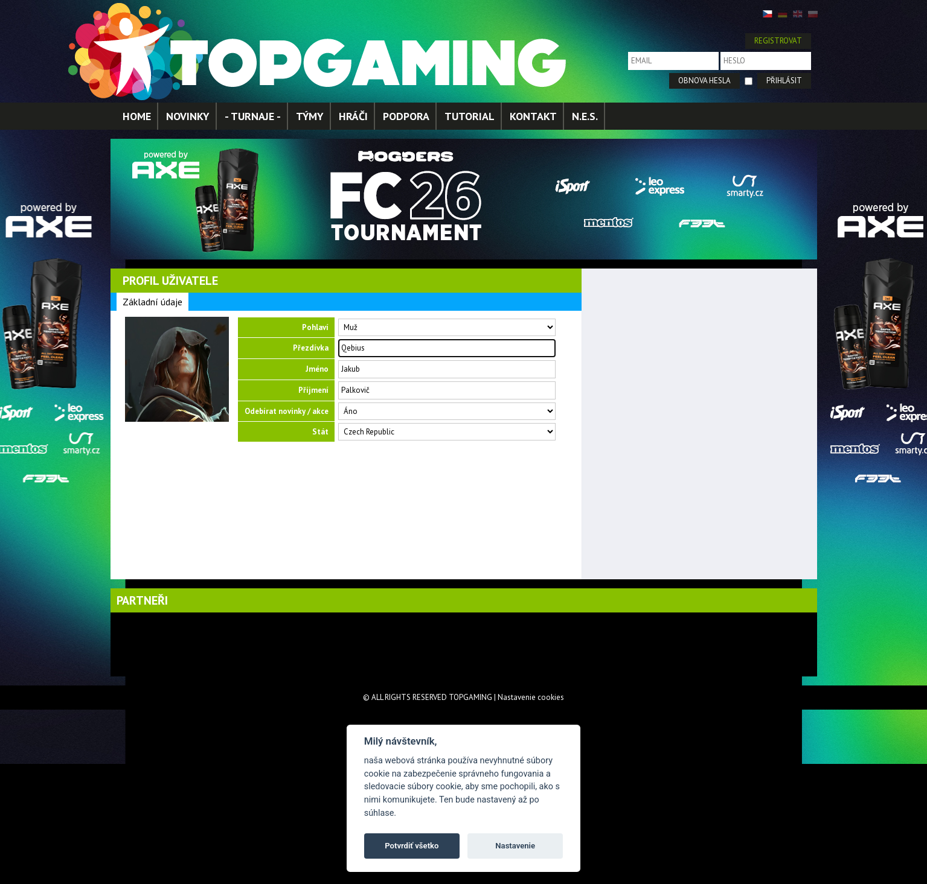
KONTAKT (533, 116)
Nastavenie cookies (531, 697)
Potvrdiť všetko (411, 845)
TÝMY (310, 116)
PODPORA (406, 116)
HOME (137, 116)
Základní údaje (152, 302)
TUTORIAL (469, 116)
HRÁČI (353, 116)
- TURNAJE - (253, 116)
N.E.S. (585, 116)
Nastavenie (515, 845)
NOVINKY (188, 116)
